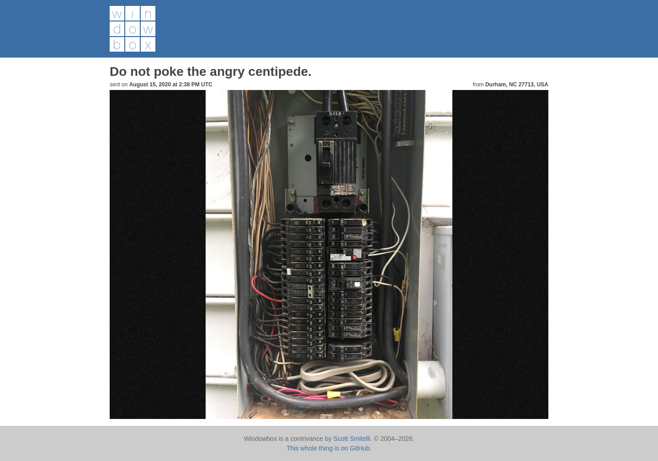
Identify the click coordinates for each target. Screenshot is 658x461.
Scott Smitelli (352, 438)
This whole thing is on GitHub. (329, 448)
